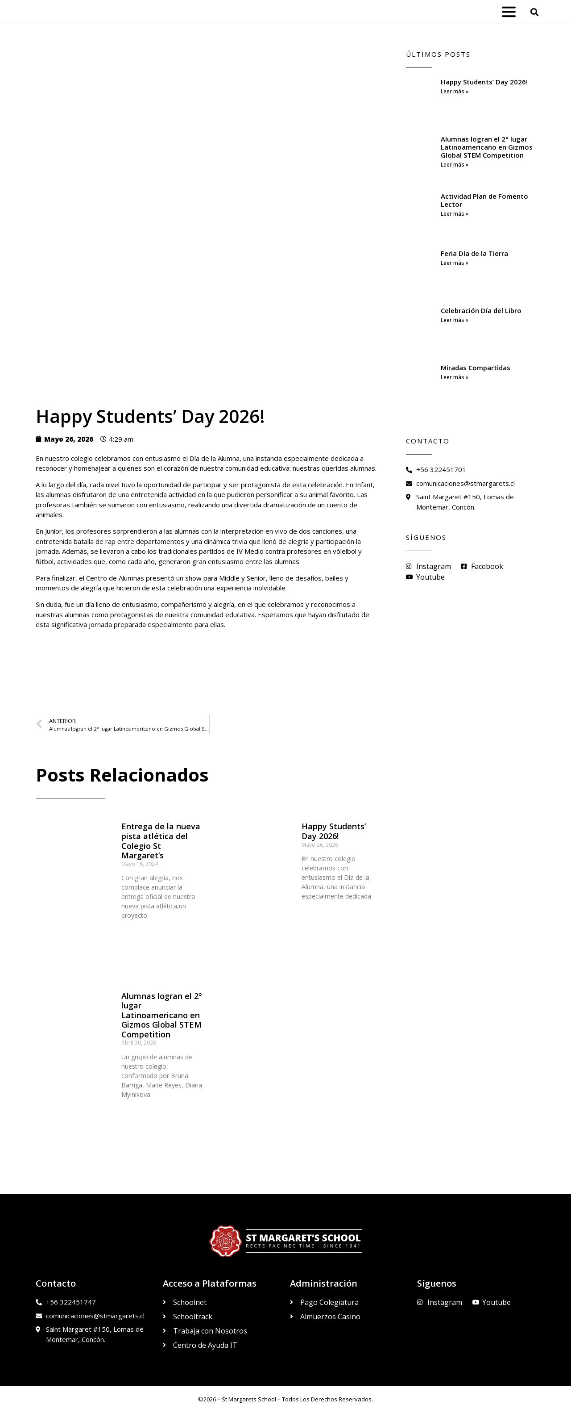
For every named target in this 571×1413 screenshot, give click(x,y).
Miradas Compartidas (475, 367)
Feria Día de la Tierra (474, 253)
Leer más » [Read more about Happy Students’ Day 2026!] (454, 91)
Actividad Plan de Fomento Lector (484, 200)
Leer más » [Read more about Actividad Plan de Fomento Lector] (454, 213)
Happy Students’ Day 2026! (334, 831)
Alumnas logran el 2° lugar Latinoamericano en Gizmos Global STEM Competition (161, 1015)
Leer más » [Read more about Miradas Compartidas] (454, 377)
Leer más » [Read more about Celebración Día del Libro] (454, 320)
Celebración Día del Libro (481, 310)
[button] (534, 11)
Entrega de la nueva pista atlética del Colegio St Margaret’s (160, 841)
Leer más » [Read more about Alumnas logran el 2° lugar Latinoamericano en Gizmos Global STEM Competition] (454, 164)
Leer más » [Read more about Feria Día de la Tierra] (454, 263)
